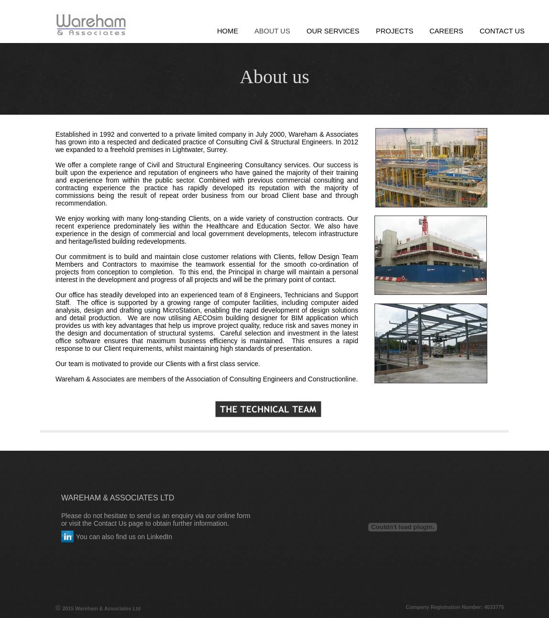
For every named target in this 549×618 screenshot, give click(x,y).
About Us (272, 31)
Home (227, 31)
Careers (446, 31)
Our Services (333, 31)
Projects (394, 31)
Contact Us (502, 31)
